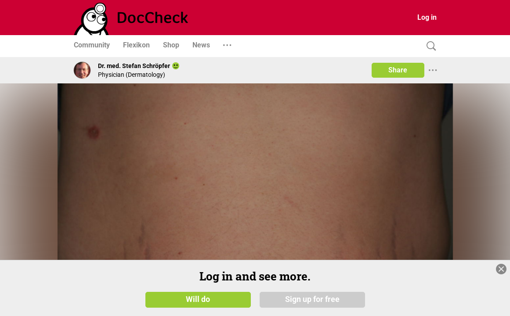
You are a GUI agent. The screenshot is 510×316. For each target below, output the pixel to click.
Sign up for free (312, 299)
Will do (198, 299)
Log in (427, 17)
